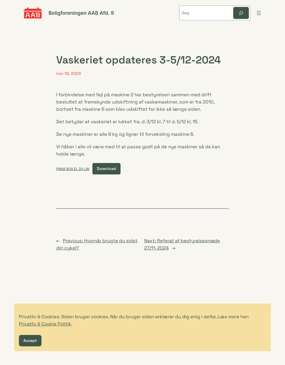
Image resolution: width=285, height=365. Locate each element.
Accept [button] (30, 340)
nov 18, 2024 (68, 73)
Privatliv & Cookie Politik (45, 324)
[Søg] (241, 13)
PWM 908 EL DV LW (72, 168)
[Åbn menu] (258, 13)
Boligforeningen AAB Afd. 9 (81, 13)
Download (106, 168)
